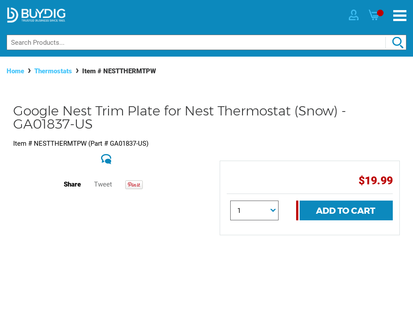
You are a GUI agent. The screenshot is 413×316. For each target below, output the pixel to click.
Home (15, 71)
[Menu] (399, 15)
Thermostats (53, 71)
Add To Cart (345, 210)
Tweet (103, 184)
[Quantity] (254, 210)
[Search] (206, 42)
